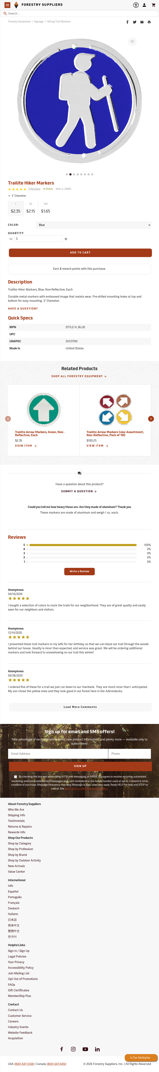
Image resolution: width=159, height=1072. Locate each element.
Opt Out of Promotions (23, 979)
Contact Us (15, 1010)
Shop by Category (19, 843)
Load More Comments (80, 707)
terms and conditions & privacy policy (86, 788)
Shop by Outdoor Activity (24, 860)
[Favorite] (132, 41)
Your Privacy (16, 962)
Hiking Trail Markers (59, 21)
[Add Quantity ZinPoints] (66, 239)
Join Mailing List (18, 973)
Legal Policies (17, 956)
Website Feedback (20, 1033)
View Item (26, 446)
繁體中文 (14, 931)
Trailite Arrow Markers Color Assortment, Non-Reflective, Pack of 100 (115, 434)
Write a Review (79, 571)
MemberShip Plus (19, 996)
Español (13, 891)
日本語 (12, 920)
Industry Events (18, 1027)
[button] (8, 419)
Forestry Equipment (19, 21)
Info (10, 886)
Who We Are (16, 810)
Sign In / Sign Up (18, 951)
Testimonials (16, 821)
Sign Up (80, 766)
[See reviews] (34, 189)
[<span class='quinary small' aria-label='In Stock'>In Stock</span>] (48, 189)
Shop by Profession (20, 849)
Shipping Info (16, 815)
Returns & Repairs (20, 827)
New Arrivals (16, 866)
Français (13, 903)
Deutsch (13, 908)
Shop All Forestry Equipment (79, 376)
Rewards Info (16, 832)
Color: (13, 225)
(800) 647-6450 (56, 1064)
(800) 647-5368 (24, 1064)
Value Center (16, 872)
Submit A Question (79, 491)
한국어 (12, 936)
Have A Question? (23, 309)
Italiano (13, 914)
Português (15, 897)
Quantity (16, 233)
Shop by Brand (17, 855)
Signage (39, 21)
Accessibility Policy (21, 968)
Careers (13, 1021)
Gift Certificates (18, 990)
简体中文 (14, 925)
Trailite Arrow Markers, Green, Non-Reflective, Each (39, 434)
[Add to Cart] (80, 253)
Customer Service (20, 1016)
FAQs (11, 985)
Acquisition (15, 1038)
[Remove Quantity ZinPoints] (11, 239)
